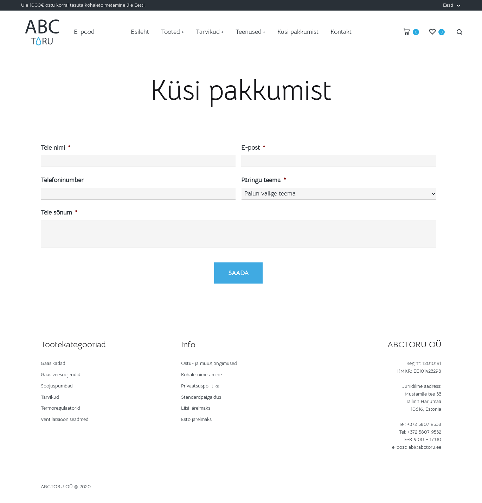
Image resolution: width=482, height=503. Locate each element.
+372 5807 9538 (424, 424)
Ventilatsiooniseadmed (65, 419)
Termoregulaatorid (60, 408)
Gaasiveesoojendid (61, 374)
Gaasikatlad (53, 363)
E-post (253, 147)
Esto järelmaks (196, 419)
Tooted (172, 32)
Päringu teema (263, 180)
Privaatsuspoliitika (200, 386)
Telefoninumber (62, 180)
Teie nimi (55, 147)
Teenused (250, 32)
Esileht (140, 32)
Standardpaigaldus (201, 397)
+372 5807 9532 (424, 432)
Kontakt (341, 32)
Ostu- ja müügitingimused (209, 363)
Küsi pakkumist (298, 32)
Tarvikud (210, 32)
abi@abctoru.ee (425, 447)
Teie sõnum (59, 212)
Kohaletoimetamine (201, 374)
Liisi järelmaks (195, 408)
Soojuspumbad (57, 386)
